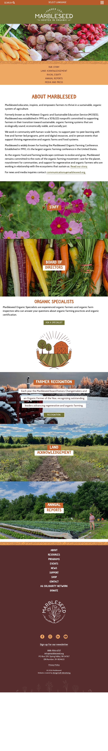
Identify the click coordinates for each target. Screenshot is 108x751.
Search (9, 2)
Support (54, 573)
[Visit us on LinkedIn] (58, 637)
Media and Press (54, 82)
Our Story (54, 67)
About (54, 550)
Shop (54, 577)
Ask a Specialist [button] (54, 323)
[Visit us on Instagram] (50, 637)
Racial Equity (54, 75)
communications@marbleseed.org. (66, 172)
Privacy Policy (54, 665)
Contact (54, 582)
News (54, 568)
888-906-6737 (54, 650)
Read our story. (79, 166)
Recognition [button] (54, 415)
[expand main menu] (102, 2)
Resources (54, 555)
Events (54, 564)
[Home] (54, 14)
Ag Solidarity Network (54, 586)
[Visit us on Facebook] (42, 637)
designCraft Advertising (61, 673)
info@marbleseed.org (54, 653)
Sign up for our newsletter (54, 644)
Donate (54, 591)
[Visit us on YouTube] (65, 637)
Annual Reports (54, 79)
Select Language (58, 2)
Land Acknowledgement (54, 71)
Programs (54, 559)
